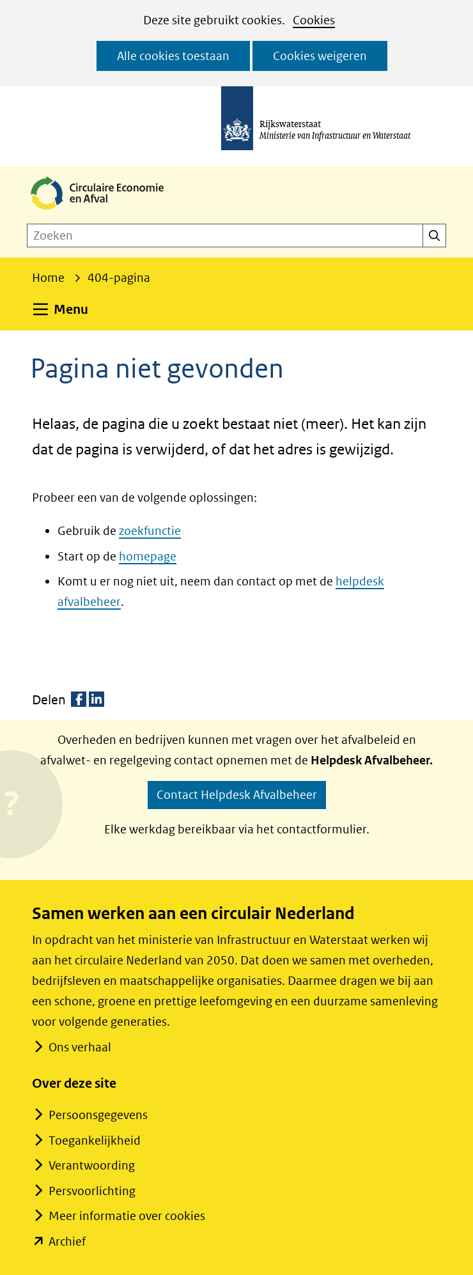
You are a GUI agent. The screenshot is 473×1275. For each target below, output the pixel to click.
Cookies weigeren (320, 56)
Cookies (314, 20)
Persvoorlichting (92, 1191)
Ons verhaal (79, 1047)
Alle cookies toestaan (173, 56)
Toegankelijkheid (95, 1140)
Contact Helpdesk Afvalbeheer (237, 794)
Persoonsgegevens (98, 1115)
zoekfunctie (150, 530)
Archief (67, 1241)
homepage (147, 556)
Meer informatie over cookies (127, 1216)
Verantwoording (92, 1165)
